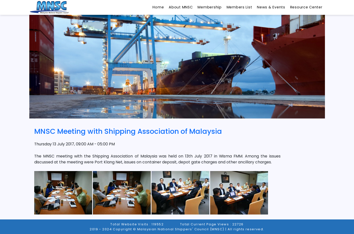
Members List (239, 7)
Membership (209, 7)
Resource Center (306, 7)
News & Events (271, 7)
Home (158, 7)
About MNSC (181, 7)
